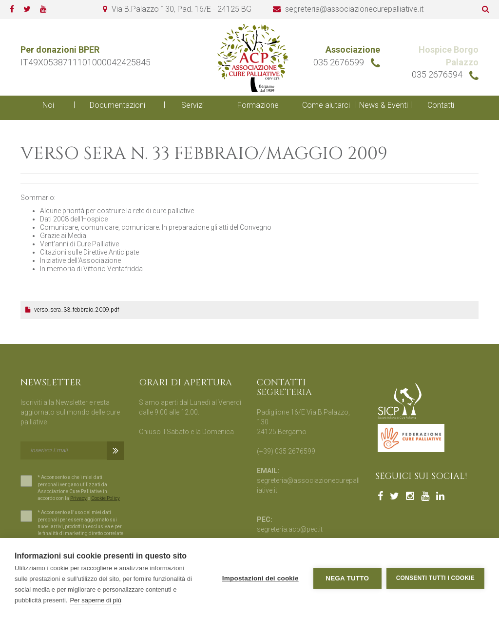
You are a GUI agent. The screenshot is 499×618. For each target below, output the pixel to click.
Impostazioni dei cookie (260, 578)
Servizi (192, 105)
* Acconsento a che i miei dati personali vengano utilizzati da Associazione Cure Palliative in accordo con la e (72, 488)
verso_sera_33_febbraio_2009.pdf (72, 309)
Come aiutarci (326, 105)
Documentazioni (117, 105)
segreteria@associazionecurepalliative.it (354, 9)
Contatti (440, 105)
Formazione (258, 105)
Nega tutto (347, 578)
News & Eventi (383, 105)
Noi (48, 105)
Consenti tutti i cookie (435, 578)
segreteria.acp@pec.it (290, 529)
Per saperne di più (95, 600)
